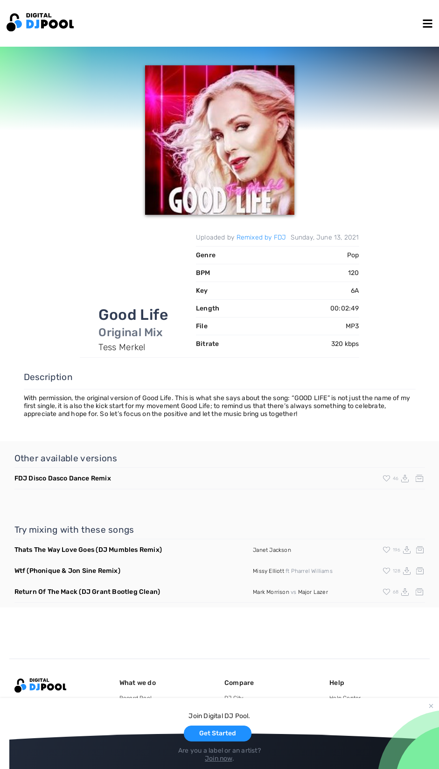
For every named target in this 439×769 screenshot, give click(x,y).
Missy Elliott (268, 571)
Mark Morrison (271, 592)
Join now (218, 758)
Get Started (217, 733)
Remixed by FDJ (261, 237)
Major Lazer (313, 592)
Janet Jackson (272, 550)
